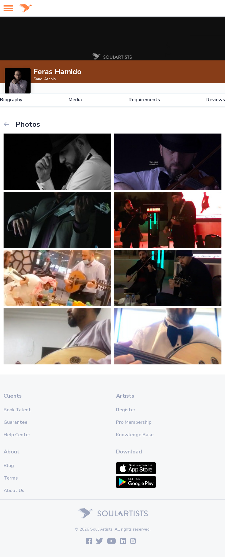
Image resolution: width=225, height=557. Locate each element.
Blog (9, 466)
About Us (14, 490)
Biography (11, 100)
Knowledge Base (134, 435)
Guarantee (15, 422)
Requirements (144, 100)
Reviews (215, 100)
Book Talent (17, 410)
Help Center (17, 435)
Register (125, 410)
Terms (11, 478)
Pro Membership (133, 422)
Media (75, 100)
